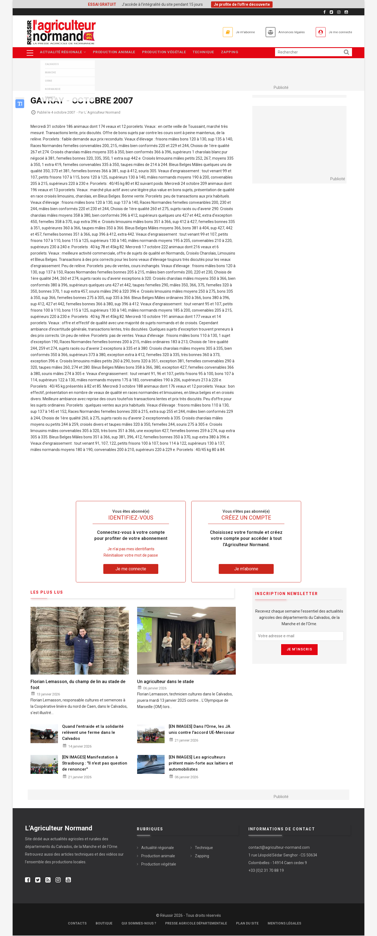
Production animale (116, 53)
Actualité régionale (63, 53)
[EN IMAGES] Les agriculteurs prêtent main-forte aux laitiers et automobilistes (201, 763)
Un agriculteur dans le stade (165, 681)
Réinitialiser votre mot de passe (131, 555)
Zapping (235, 53)
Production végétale (167, 53)
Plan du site (247, 924)
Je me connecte (336, 32)
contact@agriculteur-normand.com (279, 847)
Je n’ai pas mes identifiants (130, 549)
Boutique (104, 924)
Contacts (77, 924)
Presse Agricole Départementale (196, 924)
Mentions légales (284, 924)
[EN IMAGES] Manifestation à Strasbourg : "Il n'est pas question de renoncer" (94, 763)
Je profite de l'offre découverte (242, 4)
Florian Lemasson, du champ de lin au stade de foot (78, 684)
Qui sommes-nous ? (138, 924)
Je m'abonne (225, 32)
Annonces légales (279, 32)
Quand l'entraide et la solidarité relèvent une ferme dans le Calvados (93, 733)
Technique (207, 53)
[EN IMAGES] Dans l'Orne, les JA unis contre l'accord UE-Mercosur (202, 729)
